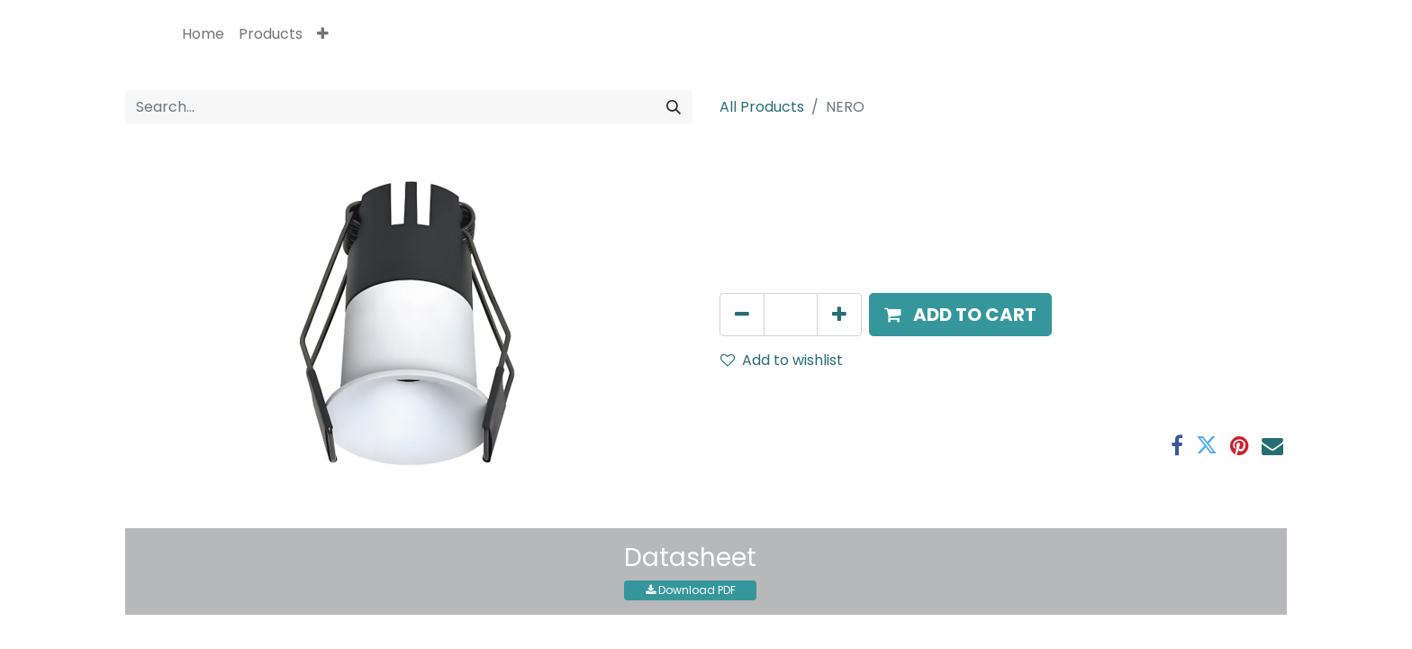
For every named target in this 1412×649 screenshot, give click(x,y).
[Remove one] (742, 314)
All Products (762, 106)
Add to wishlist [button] (781, 360)
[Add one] (839, 314)
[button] (323, 34)
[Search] (673, 107)
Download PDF (691, 590)
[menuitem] (203, 34)
